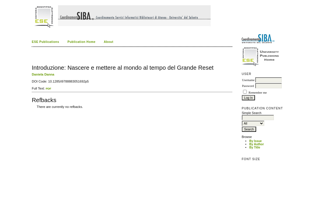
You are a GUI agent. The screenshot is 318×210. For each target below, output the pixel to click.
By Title (254, 147)
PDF (48, 88)
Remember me (258, 92)
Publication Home (81, 41)
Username (248, 80)
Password (248, 86)
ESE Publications (45, 41)
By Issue (255, 141)
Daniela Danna (43, 74)
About (108, 41)
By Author (256, 144)
